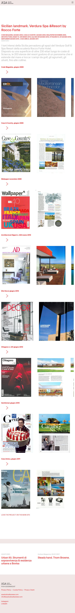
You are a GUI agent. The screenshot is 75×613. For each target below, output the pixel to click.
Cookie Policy (18, 590)
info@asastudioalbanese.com (12, 597)
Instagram (4, 601)
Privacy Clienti (29, 590)
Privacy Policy (6, 590)
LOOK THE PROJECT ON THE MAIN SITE (15, 515)
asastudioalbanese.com (10, 594)
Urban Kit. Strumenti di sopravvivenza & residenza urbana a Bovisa (16, 560)
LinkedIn (4, 604)
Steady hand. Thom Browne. (54, 557)
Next (7, 72)
